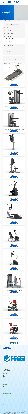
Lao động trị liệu (7, 54)
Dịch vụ (4, 386)
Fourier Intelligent (5, 382)
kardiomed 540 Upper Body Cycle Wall (14, 151)
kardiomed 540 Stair (14, 197)
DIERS (4, 375)
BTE (4, 378)
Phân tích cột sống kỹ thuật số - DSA (10, 51)
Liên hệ (4, 390)
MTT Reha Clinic (5, 387)
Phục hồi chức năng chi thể (8, 40)
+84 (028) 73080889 (7, 369)
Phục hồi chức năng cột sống (8, 38)
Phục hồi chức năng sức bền (8, 41)
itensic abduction (14, 335)
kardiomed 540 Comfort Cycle (14, 243)
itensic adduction (14, 312)
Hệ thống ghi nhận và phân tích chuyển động (12, 24)
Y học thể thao (6, 27)
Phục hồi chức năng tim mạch (9, 45)
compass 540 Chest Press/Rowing (14, 289)
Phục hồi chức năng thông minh (9, 33)
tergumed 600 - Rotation (14, 105)
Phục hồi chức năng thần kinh (9, 48)
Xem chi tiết (13, 85)
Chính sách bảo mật (6, 391)
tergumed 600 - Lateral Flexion (14, 128)
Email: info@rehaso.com (7, 371)
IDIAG (4, 376)
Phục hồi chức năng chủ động (9, 36)
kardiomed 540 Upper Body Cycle (14, 174)
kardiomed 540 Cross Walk (14, 220)
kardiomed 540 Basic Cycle (14, 266)
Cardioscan (5, 377)
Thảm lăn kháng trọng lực (8, 56)
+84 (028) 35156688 (7, 370)
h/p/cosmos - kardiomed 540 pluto (14, 82)
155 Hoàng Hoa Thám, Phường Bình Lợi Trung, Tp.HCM (12, 368)
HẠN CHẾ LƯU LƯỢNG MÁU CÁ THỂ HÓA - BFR (12, 59)
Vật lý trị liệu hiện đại (8, 30)
